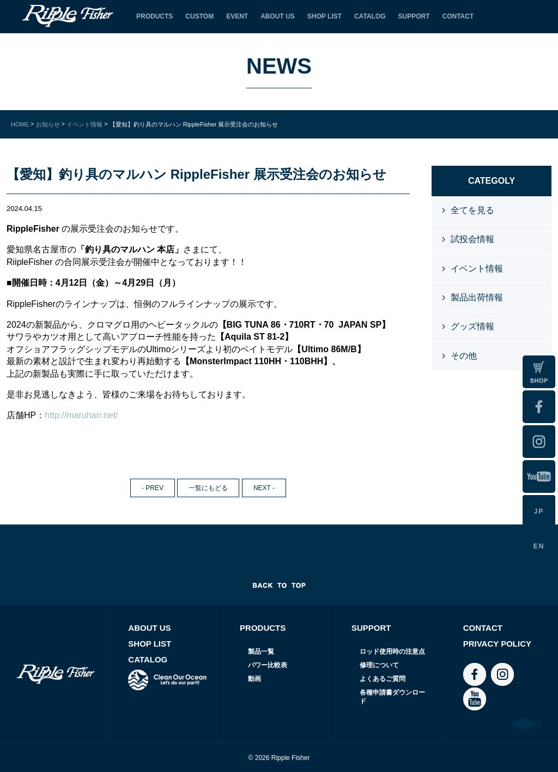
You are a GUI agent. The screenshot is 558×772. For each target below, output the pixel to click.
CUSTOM (199, 16)
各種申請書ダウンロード (392, 697)
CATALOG (370, 16)
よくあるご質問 (382, 679)
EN (539, 546)
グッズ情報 (472, 326)
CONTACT (458, 16)
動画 (254, 679)
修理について (379, 665)
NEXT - (264, 488)
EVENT (237, 16)
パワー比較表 (267, 665)
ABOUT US (277, 16)
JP (539, 511)
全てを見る (472, 210)
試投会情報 (472, 239)
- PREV (152, 488)
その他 (464, 355)
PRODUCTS (154, 16)
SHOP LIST (324, 16)
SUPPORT (413, 16)
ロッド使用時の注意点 (392, 651)
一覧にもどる (208, 488)
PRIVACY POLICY (497, 643)
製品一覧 (261, 651)
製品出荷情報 (477, 297)
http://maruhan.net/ (81, 415)
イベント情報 (477, 268)
